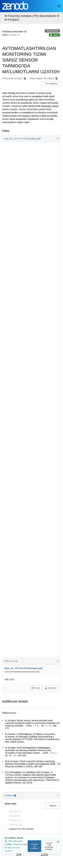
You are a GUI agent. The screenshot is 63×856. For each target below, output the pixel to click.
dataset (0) (14, 816)
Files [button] (31, 661)
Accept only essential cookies (49, 846)
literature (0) (15, 811)
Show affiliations (51, 84)
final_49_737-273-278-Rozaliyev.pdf (23, 668)
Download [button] (50, 688)
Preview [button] (35, 688)
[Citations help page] (15, 795)
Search (52, 805)
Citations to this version (21, 829)
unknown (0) (15, 824)
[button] (31, 138)
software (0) (15, 820)
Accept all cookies (34, 846)
